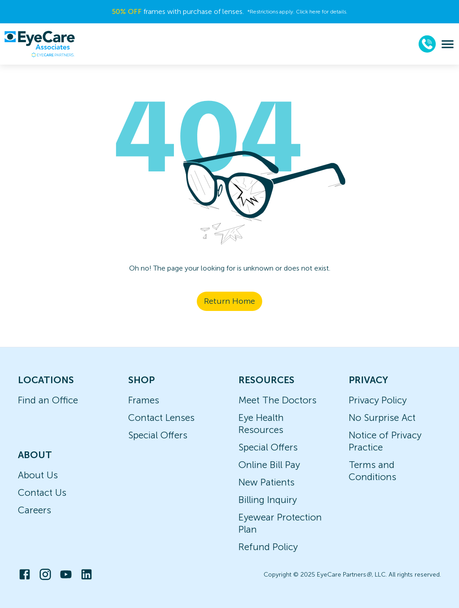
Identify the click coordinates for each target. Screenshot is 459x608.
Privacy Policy (378, 400)
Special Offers (157, 435)
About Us (38, 475)
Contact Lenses (161, 417)
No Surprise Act (382, 417)
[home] (39, 44)
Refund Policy (268, 546)
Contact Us (42, 492)
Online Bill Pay (269, 464)
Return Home (229, 301)
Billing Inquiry (267, 499)
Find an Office (48, 400)
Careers (34, 510)
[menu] (447, 44)
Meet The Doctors (277, 400)
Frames (143, 400)
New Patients (266, 482)
